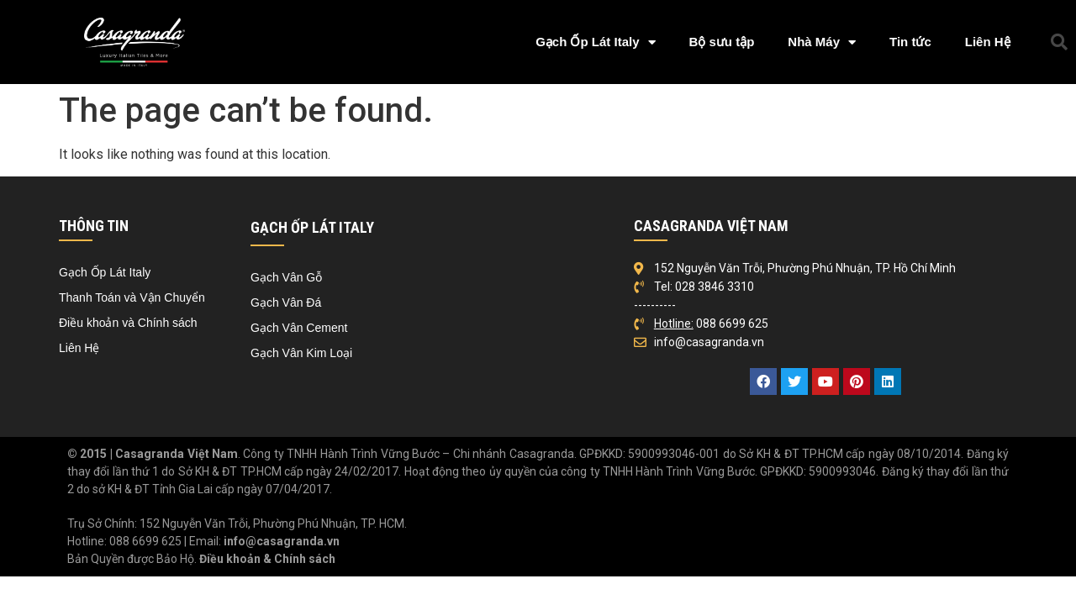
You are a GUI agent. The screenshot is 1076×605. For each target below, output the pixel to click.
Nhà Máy (822, 42)
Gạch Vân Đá (286, 302)
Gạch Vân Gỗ (286, 277)
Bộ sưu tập (722, 41)
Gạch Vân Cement (299, 327)
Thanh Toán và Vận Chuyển (132, 297)
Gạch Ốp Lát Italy (595, 42)
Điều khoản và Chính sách (128, 322)
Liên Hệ (987, 41)
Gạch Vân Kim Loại (301, 353)
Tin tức (910, 41)
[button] (1059, 42)
